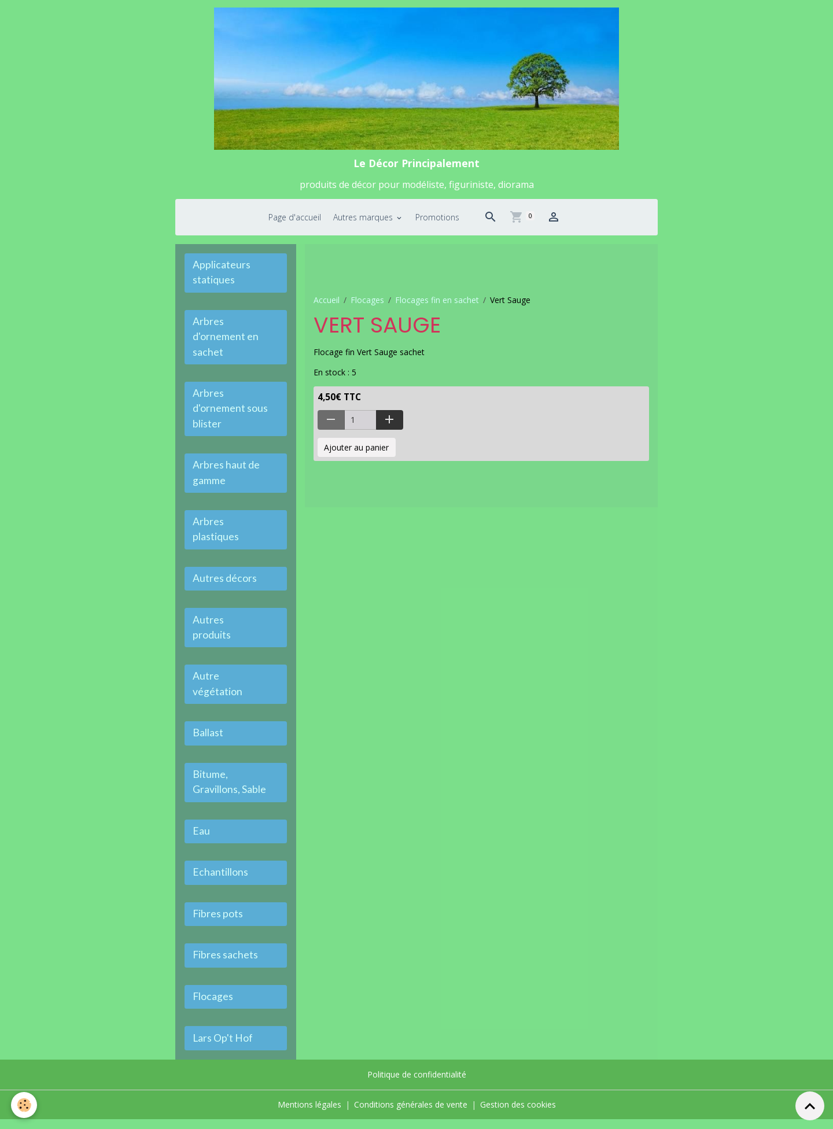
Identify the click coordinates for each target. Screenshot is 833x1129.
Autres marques (364, 221)
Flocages (367, 303)
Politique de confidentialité (416, 1084)
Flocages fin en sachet (437, 303)
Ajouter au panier (356, 451)
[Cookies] (25, 1105)
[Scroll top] (809, 1105)
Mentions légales (309, 1114)
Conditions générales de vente (410, 1114)
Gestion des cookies (518, 1114)
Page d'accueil (294, 221)
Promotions (437, 221)
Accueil (327, 303)
